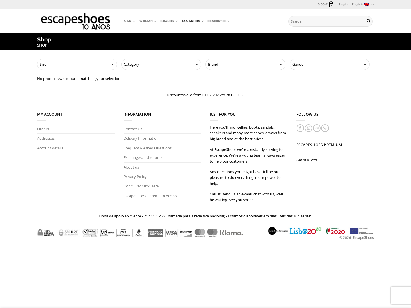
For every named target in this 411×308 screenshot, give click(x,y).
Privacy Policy (135, 176)
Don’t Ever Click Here (141, 186)
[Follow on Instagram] (308, 128)
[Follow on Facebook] (300, 128)
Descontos (218, 21)
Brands (169, 21)
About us (131, 167)
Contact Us (133, 128)
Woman (147, 21)
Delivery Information (141, 138)
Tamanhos (193, 21)
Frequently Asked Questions (148, 148)
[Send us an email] (317, 128)
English (363, 4)
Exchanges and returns (143, 157)
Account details (50, 148)
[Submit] (369, 21)
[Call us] (325, 128)
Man (129, 21)
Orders (43, 128)
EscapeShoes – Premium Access (150, 195)
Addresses (46, 138)
